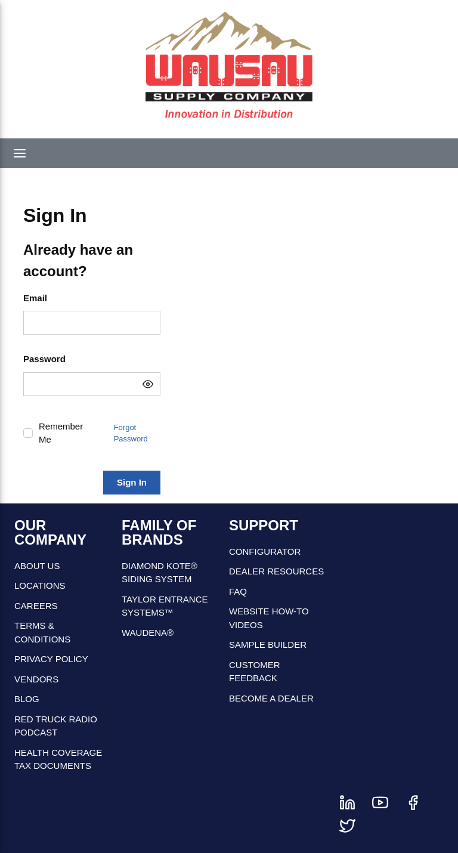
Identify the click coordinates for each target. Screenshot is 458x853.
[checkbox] (28, 433)
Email (35, 298)
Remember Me (61, 433)
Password (44, 359)
